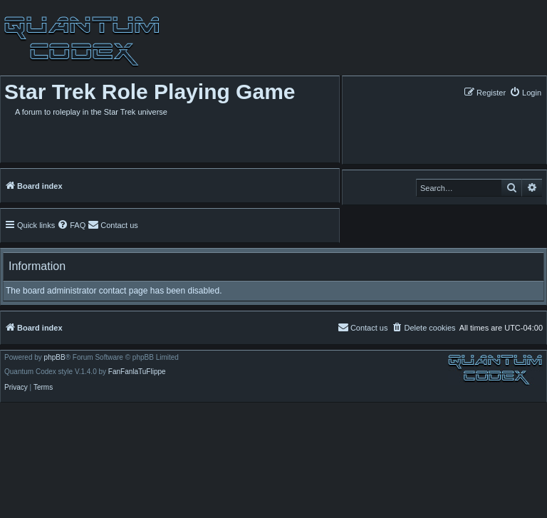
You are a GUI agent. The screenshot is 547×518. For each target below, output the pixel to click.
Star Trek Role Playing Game (150, 91)
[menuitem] (525, 92)
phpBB (55, 357)
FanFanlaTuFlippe (137, 371)
